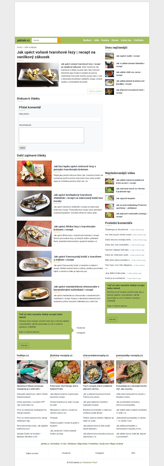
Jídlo (96, 40)
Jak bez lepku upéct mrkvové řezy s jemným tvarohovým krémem (75, 168)
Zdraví (114, 40)
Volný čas (126, 40)
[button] (38, 75)
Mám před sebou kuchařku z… (118, 260)
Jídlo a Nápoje (30, 47)
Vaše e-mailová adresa (29, 332)
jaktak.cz (45, 444)
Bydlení (87, 40)
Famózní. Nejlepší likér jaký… (117, 250)
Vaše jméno (24, 114)
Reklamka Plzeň (90, 462)
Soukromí (104, 444)
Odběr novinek (32, 453)
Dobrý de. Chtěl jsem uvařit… (117, 255)
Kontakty (55, 444)
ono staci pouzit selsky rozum (118, 234)
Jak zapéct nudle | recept (128, 56)
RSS (133, 453)
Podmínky (93, 444)
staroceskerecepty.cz (96, 355)
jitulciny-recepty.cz (61, 355)
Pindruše (54, 418)
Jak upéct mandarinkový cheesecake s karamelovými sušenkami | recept (76, 288)
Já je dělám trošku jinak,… (116, 273)
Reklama (72, 444)
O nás (63, 444)
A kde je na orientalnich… (115, 278)
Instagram (81, 333)
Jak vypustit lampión (125, 198)
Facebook (81, 328)
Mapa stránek (116, 444)
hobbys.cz (23, 355)
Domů (19, 47)
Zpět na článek (95, 91)
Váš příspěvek (25, 125)
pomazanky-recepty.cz (129, 355)
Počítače (138, 40)
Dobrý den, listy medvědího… (117, 245)
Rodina (105, 40)
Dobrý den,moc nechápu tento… (118, 240)
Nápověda (82, 444)
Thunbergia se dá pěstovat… (117, 229)
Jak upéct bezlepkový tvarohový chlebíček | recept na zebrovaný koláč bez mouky (78, 198)
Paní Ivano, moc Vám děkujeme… (119, 265)
